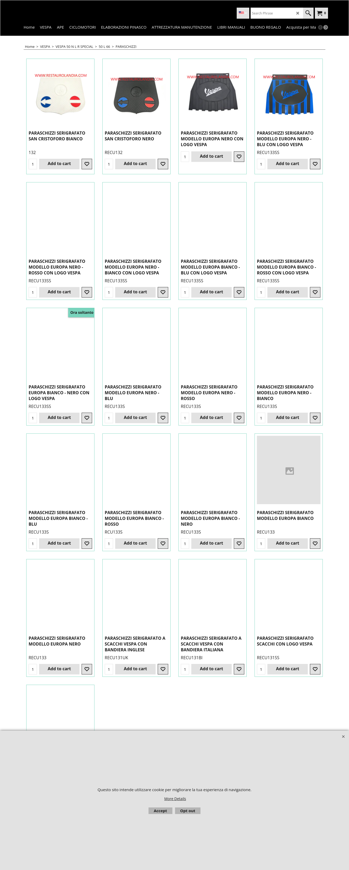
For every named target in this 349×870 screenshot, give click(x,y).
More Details (175, 798)
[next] (325, 27)
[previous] (320, 27)
